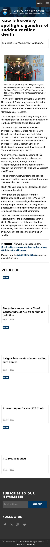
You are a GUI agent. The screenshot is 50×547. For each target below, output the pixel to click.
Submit (38, 504)
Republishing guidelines (25, 544)
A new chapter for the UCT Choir (23, 408)
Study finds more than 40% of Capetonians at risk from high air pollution (24, 312)
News (5, 278)
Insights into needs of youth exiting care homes (24, 360)
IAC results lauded (14, 458)
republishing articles (27, 255)
